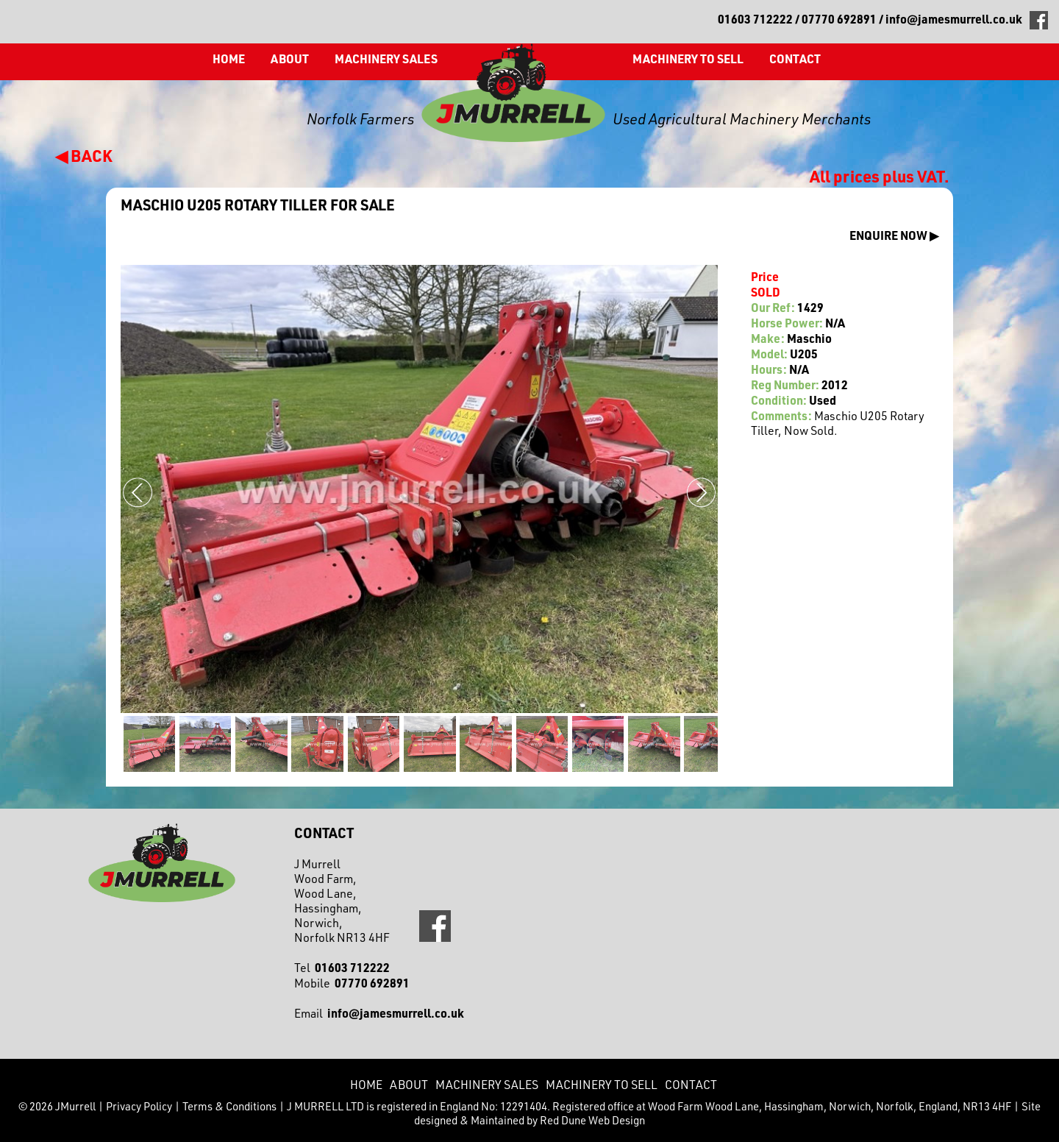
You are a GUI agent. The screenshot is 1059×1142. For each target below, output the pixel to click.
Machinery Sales (386, 58)
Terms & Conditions (229, 1106)
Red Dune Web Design (592, 1120)
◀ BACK (84, 155)
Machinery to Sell (688, 58)
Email (379, 1013)
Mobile (352, 983)
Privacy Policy (139, 1106)
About (290, 58)
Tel (342, 967)
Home (229, 58)
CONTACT (795, 58)
